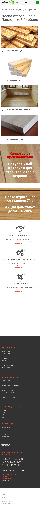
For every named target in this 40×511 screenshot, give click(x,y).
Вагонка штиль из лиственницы (10, 385)
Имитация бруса (6, 367)
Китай (3, 417)
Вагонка (4, 363)
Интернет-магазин (7, 427)
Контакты (4, 432)
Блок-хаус (4, 360)
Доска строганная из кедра (12, 51)
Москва (4, 410)
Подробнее (19, 243)
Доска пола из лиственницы (9, 388)
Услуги (4, 498)
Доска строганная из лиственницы (16, 110)
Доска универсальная (7, 365)
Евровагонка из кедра (8, 390)
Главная (4, 10)
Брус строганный (6, 353)
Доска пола (5, 358)
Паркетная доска (6, 351)
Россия (3, 412)
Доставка (4, 429)
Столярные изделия (8, 496)
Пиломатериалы (7, 501)
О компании (5, 434)
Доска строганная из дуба (12, 80)
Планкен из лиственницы (9, 397)
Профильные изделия (15, 10)
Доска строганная (30, 10)
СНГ (3, 415)
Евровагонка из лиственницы (10, 392)
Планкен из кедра (6, 395)
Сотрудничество (7, 478)
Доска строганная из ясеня (12, 139)
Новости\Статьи (6, 436)
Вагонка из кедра (6, 380)
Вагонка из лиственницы (8, 383)
